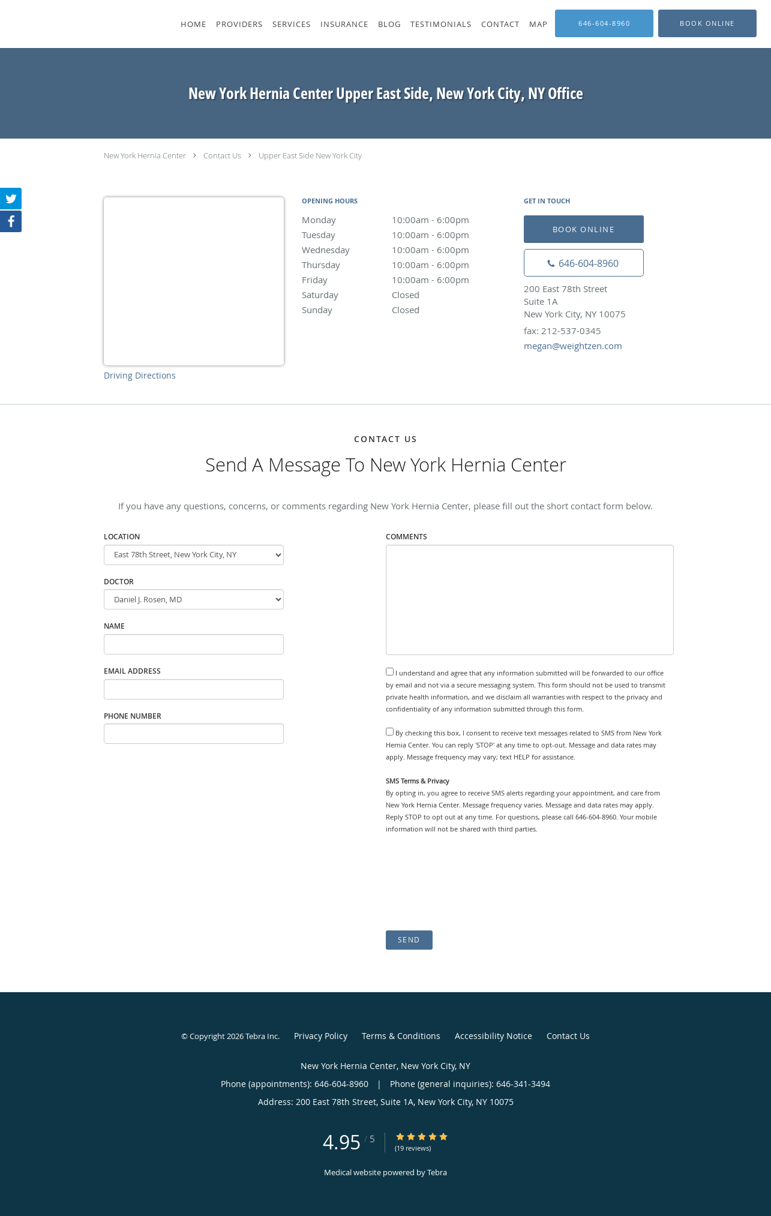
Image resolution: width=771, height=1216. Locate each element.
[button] (707, 23)
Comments (406, 537)
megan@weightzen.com (573, 346)
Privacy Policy (320, 1035)
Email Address (132, 671)
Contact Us (222, 155)
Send (409, 940)
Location (122, 537)
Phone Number (132, 716)
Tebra (437, 1172)
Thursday (407, 265)
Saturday (407, 295)
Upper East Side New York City (310, 155)
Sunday (407, 310)
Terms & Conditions (401, 1035)
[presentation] (477, 882)
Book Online (584, 229)
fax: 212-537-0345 (562, 331)
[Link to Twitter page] (11, 198)
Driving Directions (140, 375)
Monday (407, 220)
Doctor (119, 582)
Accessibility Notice (493, 1035)
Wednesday (407, 250)
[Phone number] (584, 263)
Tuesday (407, 235)
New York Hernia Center (145, 155)
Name (114, 626)
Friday (407, 280)
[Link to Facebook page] (11, 221)
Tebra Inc (261, 1036)
